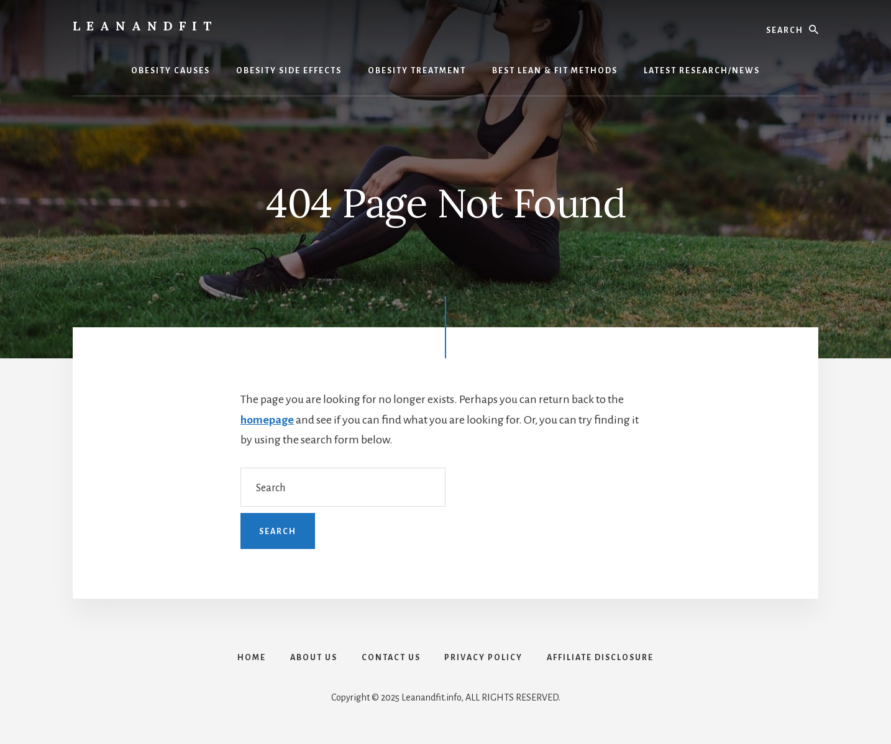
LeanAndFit (145, 26)
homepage (267, 420)
